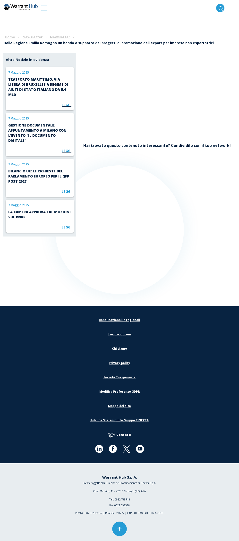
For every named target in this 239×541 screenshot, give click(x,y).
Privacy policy (119, 363)
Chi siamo (119, 349)
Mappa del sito (119, 406)
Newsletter (33, 37)
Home (10, 37)
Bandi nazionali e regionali (119, 320)
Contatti (119, 435)
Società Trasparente (119, 377)
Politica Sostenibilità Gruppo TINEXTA (119, 420)
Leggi (66, 104)
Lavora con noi (119, 334)
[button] (44, 8)
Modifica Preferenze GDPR (119, 391)
